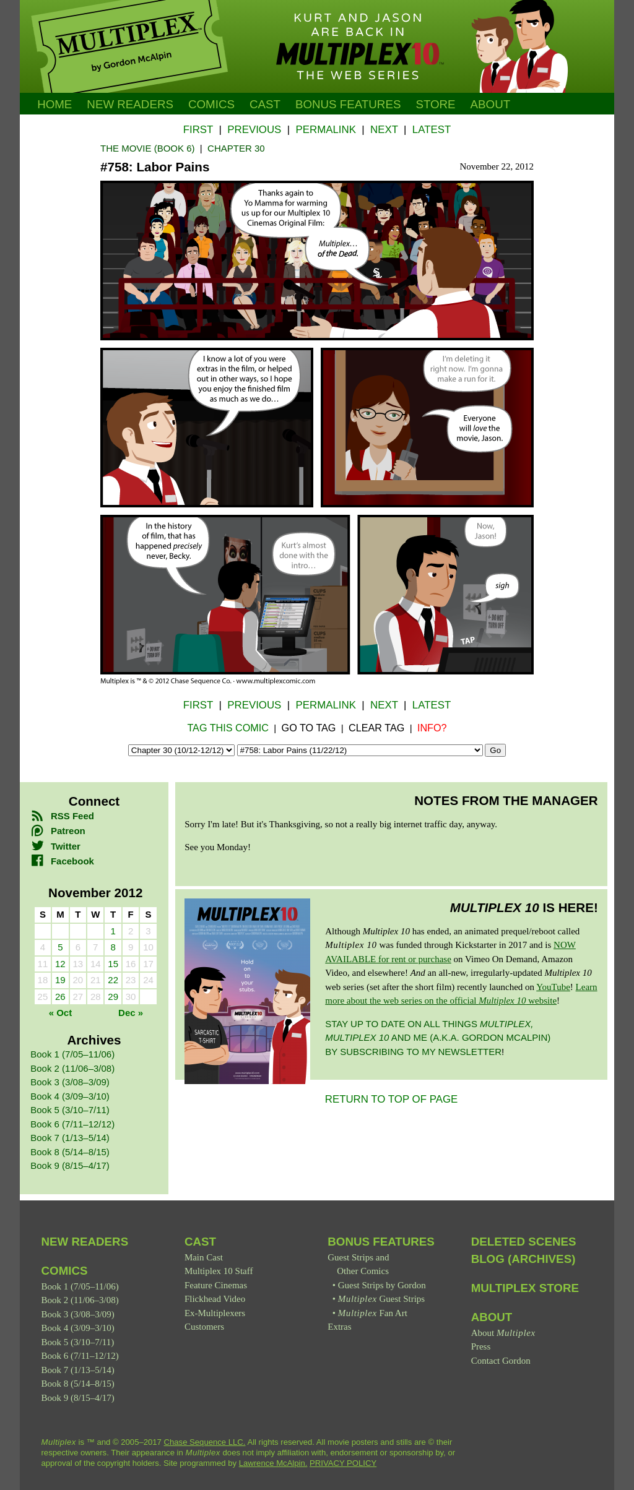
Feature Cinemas (216, 1285)
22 (113, 980)
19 (60, 980)
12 (60, 963)
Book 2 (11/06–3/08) (72, 1068)
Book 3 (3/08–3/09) (70, 1082)
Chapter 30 (236, 148)
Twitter (55, 846)
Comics (211, 104)
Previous (254, 130)
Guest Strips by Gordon (382, 1285)
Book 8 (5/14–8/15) (70, 1152)
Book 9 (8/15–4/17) (70, 1165)
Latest (431, 130)
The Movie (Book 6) (147, 148)
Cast (265, 104)
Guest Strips (381, 1299)
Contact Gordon (501, 1361)
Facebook (62, 861)
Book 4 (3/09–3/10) (70, 1096)
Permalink (325, 130)
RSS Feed (62, 816)
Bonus (348, 104)
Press (481, 1346)
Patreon (57, 830)
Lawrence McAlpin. (273, 1463)
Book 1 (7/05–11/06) (72, 1054)
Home (54, 104)
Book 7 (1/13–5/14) (70, 1137)
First (198, 130)
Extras (339, 1327)
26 (60, 996)
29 (113, 996)
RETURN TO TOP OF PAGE (391, 1099)
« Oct (60, 1012)
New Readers (130, 104)
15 (113, 963)
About (491, 104)
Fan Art (372, 1313)
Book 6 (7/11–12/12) (72, 1124)
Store (435, 104)
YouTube (553, 987)
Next (384, 130)
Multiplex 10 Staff (219, 1271)
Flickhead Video (215, 1299)
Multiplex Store (525, 1287)
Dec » (130, 1012)
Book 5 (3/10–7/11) (70, 1110)
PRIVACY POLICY (343, 1463)
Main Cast (204, 1257)
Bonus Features (381, 1241)
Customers (204, 1327)
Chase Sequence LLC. (205, 1442)
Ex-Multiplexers (215, 1313)
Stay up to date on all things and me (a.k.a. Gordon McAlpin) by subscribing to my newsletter (437, 1037)
